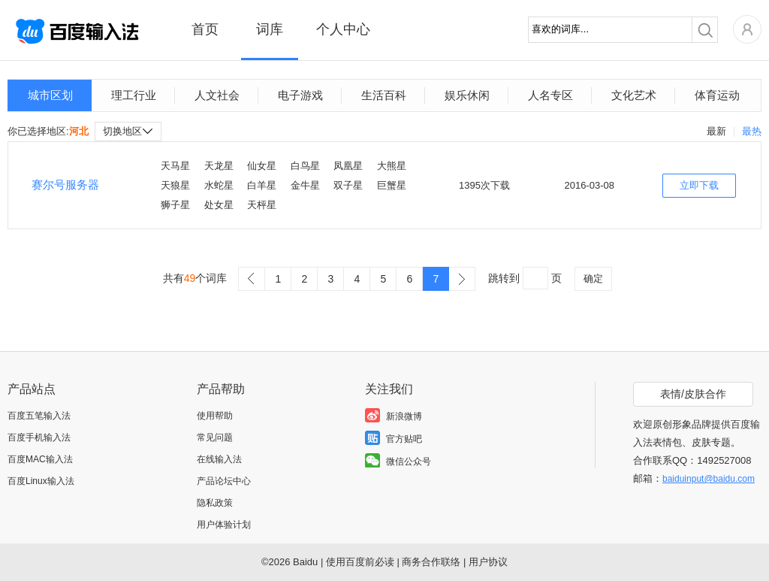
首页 (205, 29)
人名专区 (550, 95)
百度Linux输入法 (41, 481)
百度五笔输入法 (39, 415)
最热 (751, 131)
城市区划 (50, 95)
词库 (269, 29)
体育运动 (717, 95)
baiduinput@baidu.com (708, 479)
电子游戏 (300, 95)
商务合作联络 (431, 561)
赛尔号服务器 (65, 184)
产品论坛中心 (224, 481)
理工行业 (133, 95)
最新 (716, 131)
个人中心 (343, 29)
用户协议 (488, 561)
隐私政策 (215, 503)
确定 (593, 278)
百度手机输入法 (39, 437)
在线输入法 (219, 459)
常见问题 (215, 437)
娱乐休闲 (467, 95)
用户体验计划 (224, 524)
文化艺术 (633, 95)
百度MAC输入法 (40, 459)
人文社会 (217, 95)
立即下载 (699, 185)
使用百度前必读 (360, 561)
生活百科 (383, 95)
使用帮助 (215, 415)
